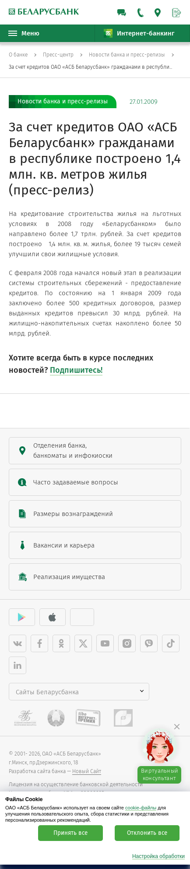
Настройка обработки (158, 856)
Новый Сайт (86, 771)
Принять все (70, 833)
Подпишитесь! (76, 370)
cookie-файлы (140, 807)
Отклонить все (147, 833)
